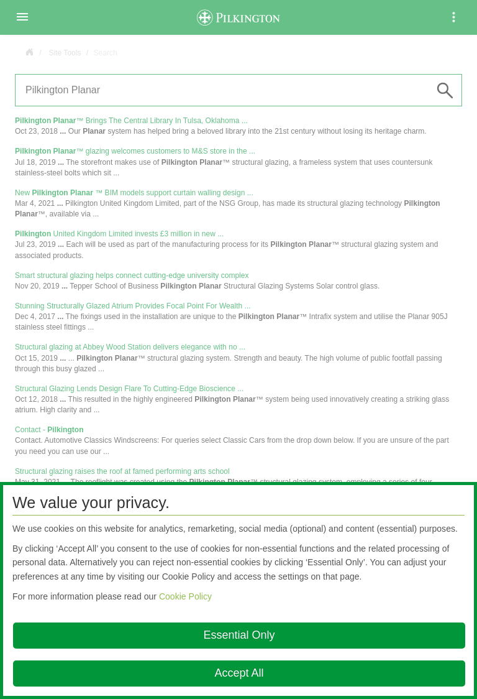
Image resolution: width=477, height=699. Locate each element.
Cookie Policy (185, 596)
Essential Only (239, 635)
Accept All (238, 673)
